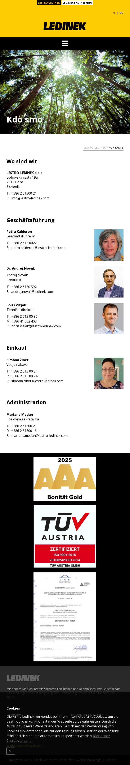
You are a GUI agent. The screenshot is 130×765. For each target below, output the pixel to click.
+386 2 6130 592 (21, 286)
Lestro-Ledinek (95, 147)
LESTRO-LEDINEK (49, 2)
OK (11, 751)
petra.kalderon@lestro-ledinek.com (36, 247)
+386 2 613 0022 (21, 243)
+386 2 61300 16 (21, 430)
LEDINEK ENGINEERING (77, 2)
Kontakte (116, 147)
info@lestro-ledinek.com (27, 198)
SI (114, 13)
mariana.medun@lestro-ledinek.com (37, 435)
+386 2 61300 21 (21, 193)
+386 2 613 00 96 (21, 316)
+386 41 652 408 (21, 321)
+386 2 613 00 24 (21, 371)
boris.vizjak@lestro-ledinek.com (33, 326)
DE (121, 13)
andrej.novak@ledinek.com (29, 291)
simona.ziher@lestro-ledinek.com (34, 381)
